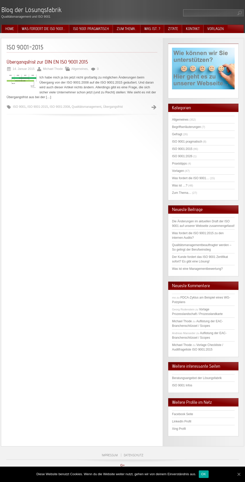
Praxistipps (179, 163)
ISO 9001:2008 (60, 107)
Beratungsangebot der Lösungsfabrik (197, 378)
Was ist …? (179, 185)
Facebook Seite (182, 414)
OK (203, 474)
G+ (122, 465)
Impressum (110, 455)
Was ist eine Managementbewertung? (197, 269)
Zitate (173, 28)
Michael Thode (182, 321)
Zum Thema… (181, 193)
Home (9, 28)
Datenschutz (133, 455)
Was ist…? (152, 28)
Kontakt (193, 28)
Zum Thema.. (126, 28)
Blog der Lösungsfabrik (31, 10)
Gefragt (177, 134)
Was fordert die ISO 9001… (43, 28)
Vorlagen (215, 28)
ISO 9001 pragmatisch (91, 28)
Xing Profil (179, 429)
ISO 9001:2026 (182, 156)
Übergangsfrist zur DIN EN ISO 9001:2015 (47, 62)
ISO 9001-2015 (37, 107)
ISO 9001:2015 (182, 149)
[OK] (238, 474)
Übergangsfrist (113, 107)
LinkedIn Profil (181, 421)
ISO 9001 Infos (182, 385)
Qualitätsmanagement (86, 107)
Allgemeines (79, 69)
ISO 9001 (19, 107)
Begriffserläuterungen (186, 127)
